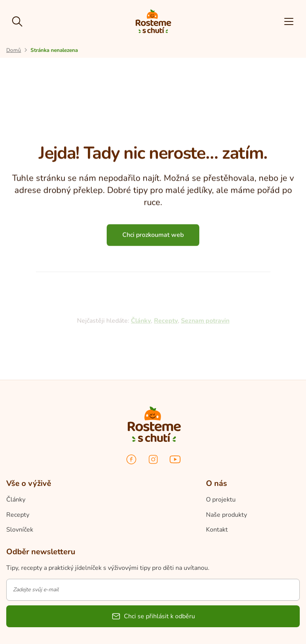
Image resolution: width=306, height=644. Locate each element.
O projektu (221, 499)
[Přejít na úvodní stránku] (13, 50)
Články (15, 499)
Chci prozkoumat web (153, 237)
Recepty (17, 515)
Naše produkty (226, 515)
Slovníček (19, 529)
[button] (289, 21)
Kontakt (217, 529)
